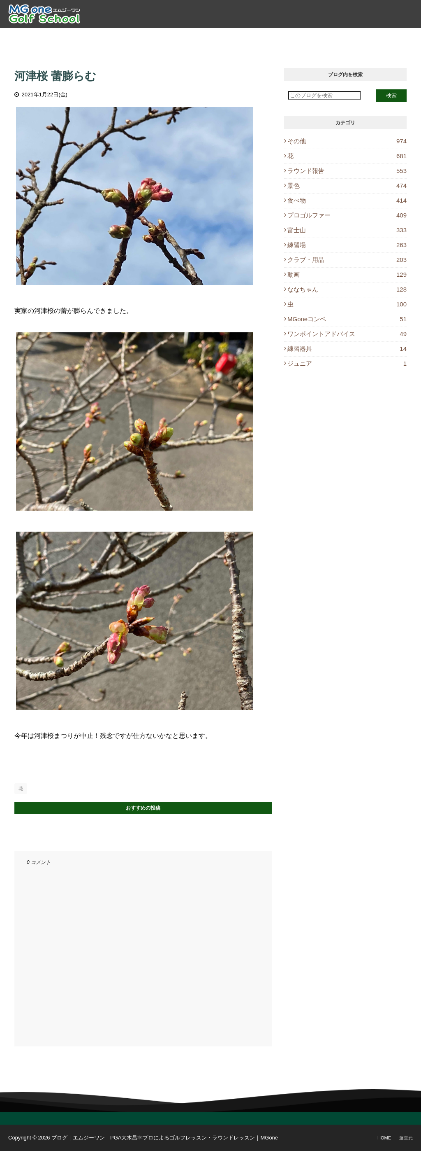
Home (384, 1137)
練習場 (347, 244)
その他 (347, 141)
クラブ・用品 (347, 259)
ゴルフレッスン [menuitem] (157, 37)
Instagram (389, 37)
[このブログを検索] (324, 95)
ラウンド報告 (347, 170)
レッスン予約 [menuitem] (272, 37)
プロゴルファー (347, 215)
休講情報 (346, 37)
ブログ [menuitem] (312, 37)
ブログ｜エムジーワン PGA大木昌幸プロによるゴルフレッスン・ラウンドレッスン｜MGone (164, 1138)
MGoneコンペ (347, 318)
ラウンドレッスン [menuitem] (216, 37)
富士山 (347, 229)
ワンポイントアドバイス (347, 333)
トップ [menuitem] (77, 37)
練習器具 (347, 348)
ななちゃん (347, 289)
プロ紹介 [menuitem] (110, 37)
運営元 (406, 1137)
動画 (347, 274)
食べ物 (347, 200)
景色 (347, 185)
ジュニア (347, 363)
